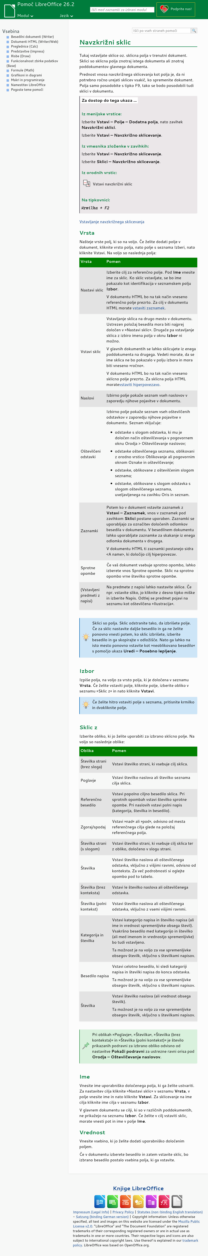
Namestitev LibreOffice (28, 85)
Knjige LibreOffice (138, 1188)
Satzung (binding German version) (102, 1216)
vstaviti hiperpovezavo (139, 384)
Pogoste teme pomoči (27, 89)
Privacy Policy (123, 1212)
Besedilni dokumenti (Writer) (32, 36)
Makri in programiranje (27, 80)
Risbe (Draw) (20, 56)
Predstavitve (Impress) (27, 51)
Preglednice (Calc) (24, 46)
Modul (23, 15)
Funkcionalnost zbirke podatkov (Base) (32, 63)
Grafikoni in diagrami (26, 75)
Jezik (64, 15)
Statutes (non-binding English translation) (170, 1212)
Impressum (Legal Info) (91, 1212)
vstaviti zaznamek (149, 308)
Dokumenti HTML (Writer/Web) (34, 41)
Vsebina (10, 31)
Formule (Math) (22, 70)
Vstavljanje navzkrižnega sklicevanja (111, 221)
